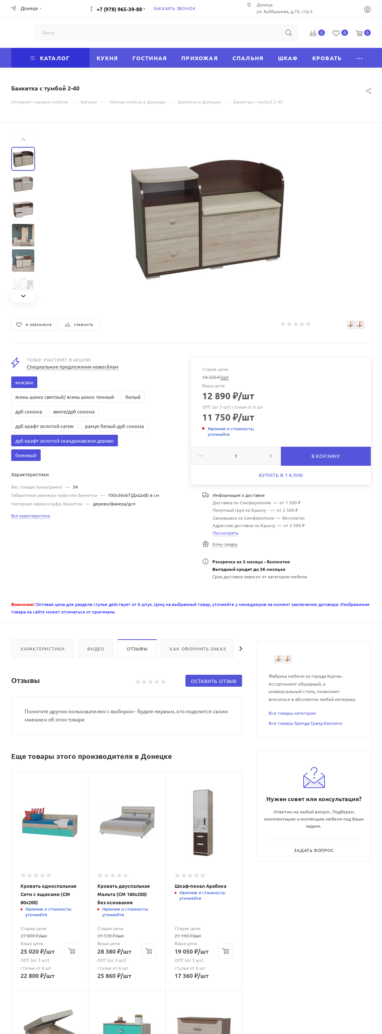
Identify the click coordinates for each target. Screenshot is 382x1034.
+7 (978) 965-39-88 (119, 9)
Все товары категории (292, 713)
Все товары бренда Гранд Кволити (305, 723)
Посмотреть (225, 533)
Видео (95, 649)
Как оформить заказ (198, 649)
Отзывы (137, 649)
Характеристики (43, 649)
